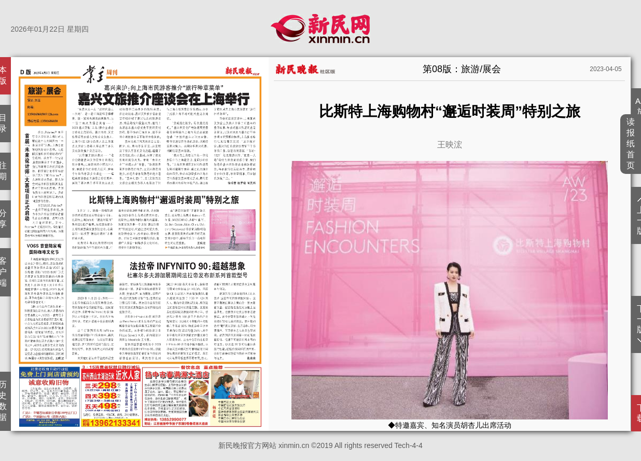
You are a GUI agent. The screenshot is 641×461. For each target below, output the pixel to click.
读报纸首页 (630, 143)
